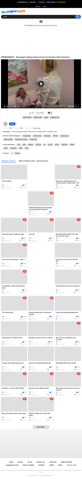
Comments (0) (54, 117)
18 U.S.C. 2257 (71, 465)
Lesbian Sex (33, 139)
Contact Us (40, 462)
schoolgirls (13, 148)
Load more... (41, 427)
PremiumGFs (27, 136)
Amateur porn (64, 136)
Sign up (38, 6)
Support (41, 465)
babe (24, 144)
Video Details (27, 117)
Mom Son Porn (66, 462)
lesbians (30, 144)
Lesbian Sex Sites (12, 465)
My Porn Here (38, 475)
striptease (64, 144)
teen (19, 144)
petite (5, 148)
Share (46, 117)
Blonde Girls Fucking (21, 139)
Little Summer (37, 136)
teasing (50, 144)
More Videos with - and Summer (33, 161)
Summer (17, 153)
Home (11, 462)
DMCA (60, 465)
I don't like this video (33, 113)
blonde (72, 144)
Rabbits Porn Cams (34, 25)
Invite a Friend (28, 465)
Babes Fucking (8, 139)
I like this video (30, 113)
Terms (51, 465)
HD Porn (55, 136)
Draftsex (53, 462)
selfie (20, 148)
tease (26, 148)
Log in (44, 6)
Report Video (38, 117)
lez (44, 144)
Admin (12, 124)
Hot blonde (47, 136)
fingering (38, 144)
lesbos (57, 144)
